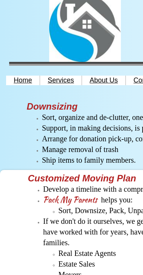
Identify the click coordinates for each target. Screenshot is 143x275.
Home (23, 80)
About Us (104, 80)
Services (61, 80)
